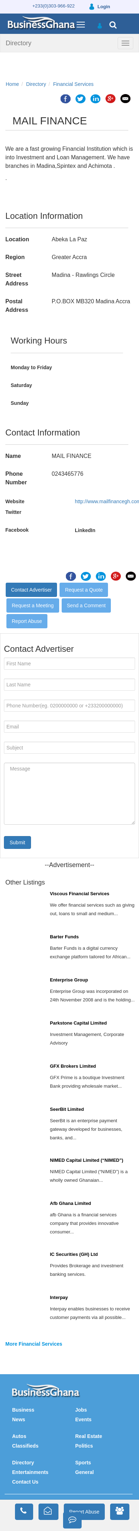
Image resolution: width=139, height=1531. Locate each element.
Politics (84, 1446)
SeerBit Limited (67, 1109)
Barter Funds (64, 936)
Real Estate (88, 1436)
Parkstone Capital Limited (78, 1023)
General (84, 1472)
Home (12, 84)
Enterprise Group (69, 980)
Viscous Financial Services (79, 893)
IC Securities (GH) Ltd (74, 1254)
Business (23, 1410)
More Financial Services (33, 1344)
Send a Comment (86, 605)
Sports (83, 1462)
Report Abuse (27, 621)
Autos (19, 1436)
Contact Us (25, 1482)
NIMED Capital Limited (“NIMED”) (86, 1160)
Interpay (59, 1297)
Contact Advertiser (31, 590)
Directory (18, 43)
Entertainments (30, 1472)
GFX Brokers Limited (73, 1066)
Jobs (81, 1410)
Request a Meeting (33, 605)
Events (83, 1419)
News (18, 1419)
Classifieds (25, 1446)
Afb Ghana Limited (70, 1203)
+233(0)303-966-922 (53, 6)
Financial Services (73, 84)
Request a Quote (84, 590)
